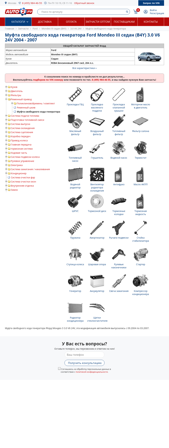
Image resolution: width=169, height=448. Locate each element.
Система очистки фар (23, 177)
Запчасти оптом (98, 22)
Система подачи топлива (25, 115)
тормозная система (22, 148)
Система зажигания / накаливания (30, 169)
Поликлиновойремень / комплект (36, 103)
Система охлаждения (23, 128)
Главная (9, 28)
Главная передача (21, 144)
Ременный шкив (26, 107)
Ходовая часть (19, 152)
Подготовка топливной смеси (27, 119)
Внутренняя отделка (22, 185)
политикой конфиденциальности (92, 372)
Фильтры (16, 95)
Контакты (151, 22)
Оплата (71, 22)
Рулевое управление (22, 161)
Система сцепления (22, 132)
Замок (14, 189)
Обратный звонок (84, 3)
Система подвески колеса (25, 156)
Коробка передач (20, 136)
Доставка (45, 22)
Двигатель (17, 91)
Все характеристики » (84, 68)
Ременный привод (21, 99)
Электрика (17, 165)
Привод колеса (19, 140)
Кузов (14, 87)
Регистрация (157, 13)
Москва (12, 3)
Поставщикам (124, 22)
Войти (153, 10)
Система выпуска (20, 124)
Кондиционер (18, 173)
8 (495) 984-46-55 (32, 3)
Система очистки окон (23, 181)
